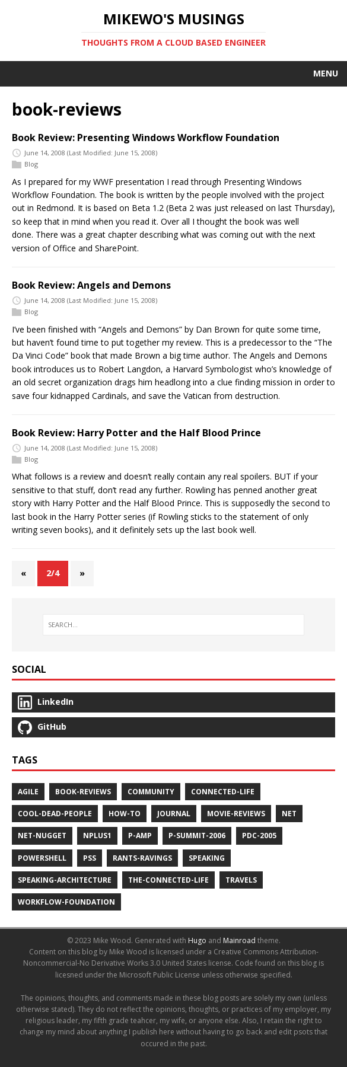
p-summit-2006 (196, 835)
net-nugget (42, 835)
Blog (31, 163)
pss (89, 858)
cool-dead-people (55, 814)
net (289, 814)
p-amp (140, 835)
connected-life (222, 792)
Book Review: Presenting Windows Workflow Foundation (145, 137)
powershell (42, 858)
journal (173, 814)
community (151, 792)
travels (241, 880)
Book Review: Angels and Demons (91, 285)
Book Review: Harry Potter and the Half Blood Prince (136, 432)
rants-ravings (142, 858)
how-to (125, 814)
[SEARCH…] (173, 624)
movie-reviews (236, 814)
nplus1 (97, 835)
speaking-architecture (65, 880)
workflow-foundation (66, 902)
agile (28, 792)
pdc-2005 (259, 835)
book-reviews (83, 792)
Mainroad (239, 940)
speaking (207, 858)
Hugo (197, 940)
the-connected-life (168, 880)
